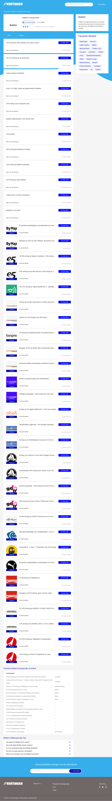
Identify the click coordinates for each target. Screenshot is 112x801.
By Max (98, 69)
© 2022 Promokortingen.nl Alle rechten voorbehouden (20, 798)
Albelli (81, 59)
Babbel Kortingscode (24, 11)
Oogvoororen (84, 69)
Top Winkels (101, 4)
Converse (83, 52)
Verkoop (21, 35)
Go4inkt (100, 52)
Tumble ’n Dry (96, 48)
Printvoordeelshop (85, 66)
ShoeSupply (83, 41)
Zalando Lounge (91, 59)
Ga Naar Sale (64, 42)
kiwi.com (93, 41)
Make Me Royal (84, 48)
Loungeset (97, 66)
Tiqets (54, 790)
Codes (9, 35)
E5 (92, 69)
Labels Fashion (84, 45)
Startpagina (7, 11)
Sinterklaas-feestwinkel (93, 55)
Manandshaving (85, 62)
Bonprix (95, 62)
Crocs (81, 55)
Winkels (13, 11)
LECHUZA (92, 52)
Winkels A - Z (37, 783)
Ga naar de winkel (23, 232)
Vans (54, 787)
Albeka (94, 45)
